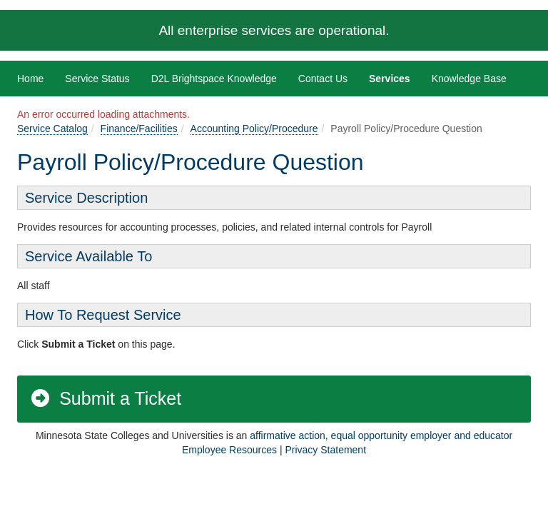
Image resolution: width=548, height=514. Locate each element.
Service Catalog (52, 128)
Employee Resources (229, 449)
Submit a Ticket (105, 398)
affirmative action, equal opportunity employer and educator (381, 435)
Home (30, 78)
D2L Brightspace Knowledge (214, 78)
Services (389, 78)
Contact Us (322, 78)
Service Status (97, 78)
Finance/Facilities (139, 128)
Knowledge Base (469, 78)
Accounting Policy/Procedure (254, 128)
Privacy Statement (325, 449)
